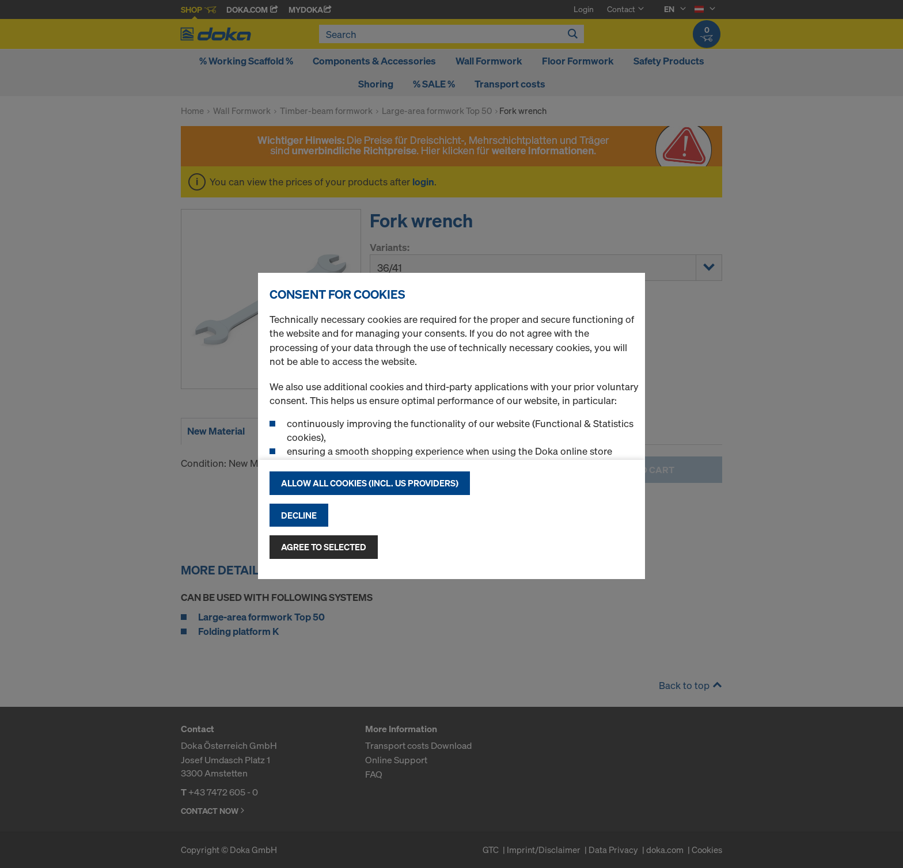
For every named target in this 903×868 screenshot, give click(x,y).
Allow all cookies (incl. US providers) (369, 483)
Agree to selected (323, 547)
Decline (299, 515)
